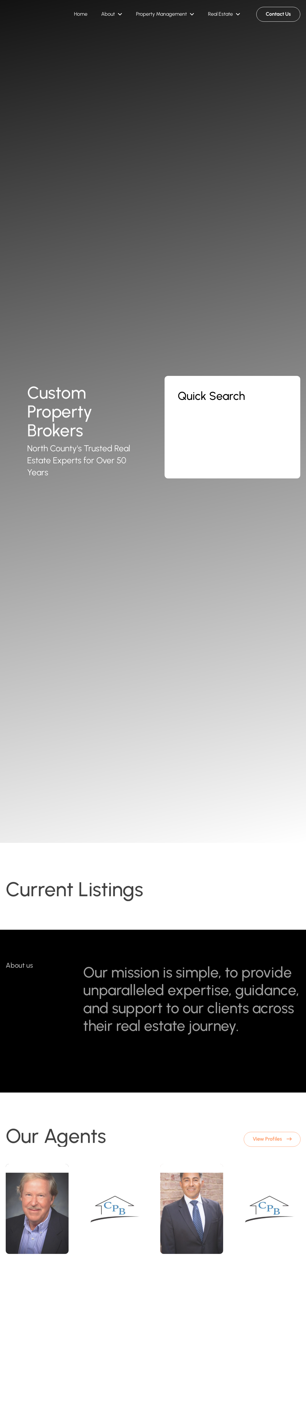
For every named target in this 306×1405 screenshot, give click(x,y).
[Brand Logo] (25, 14)
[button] (111, 14)
